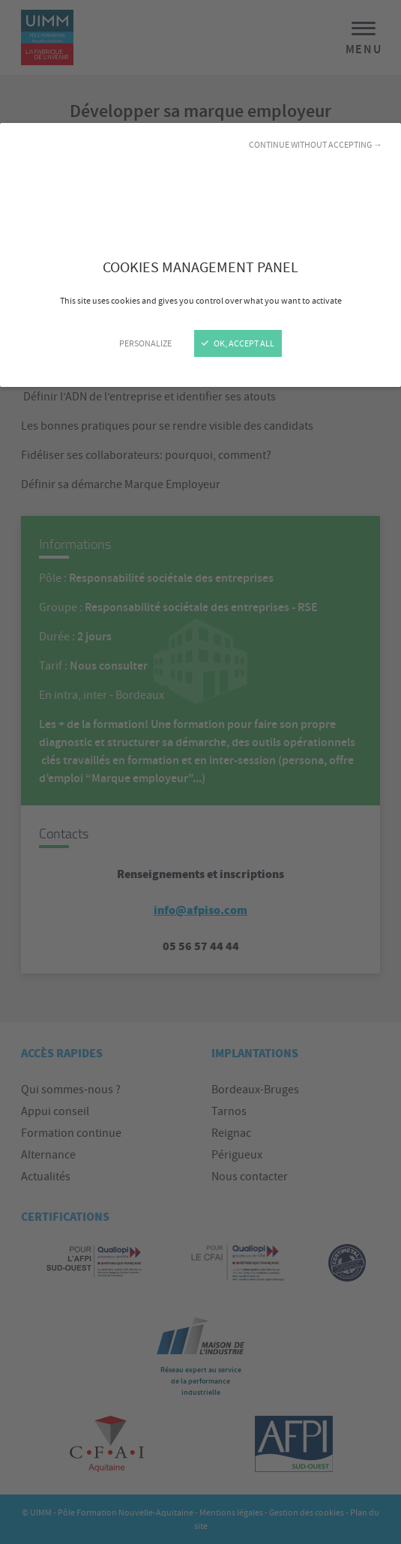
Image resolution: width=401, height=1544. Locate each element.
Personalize (145, 343)
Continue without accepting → (315, 145)
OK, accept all (238, 343)
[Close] (200, 772)
